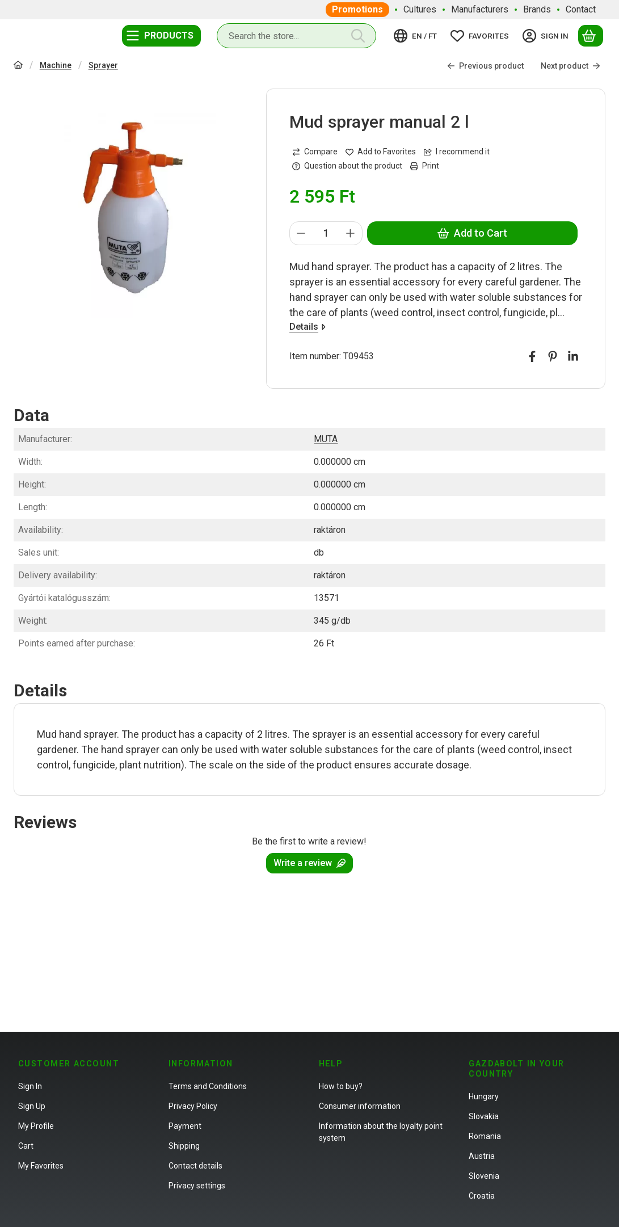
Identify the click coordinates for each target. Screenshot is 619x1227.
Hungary (484, 1096)
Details (307, 326)
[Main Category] (18, 66)
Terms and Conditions (208, 1086)
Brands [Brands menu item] (537, 9)
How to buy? (341, 1086)
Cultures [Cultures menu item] (419, 9)
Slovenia (484, 1175)
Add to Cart (472, 233)
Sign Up (31, 1106)
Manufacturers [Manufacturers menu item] (479, 9)
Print (424, 165)
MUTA (326, 439)
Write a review (309, 863)
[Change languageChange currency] (417, 36)
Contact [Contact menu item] (581, 9)
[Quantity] (325, 233)
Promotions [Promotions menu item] (357, 9)
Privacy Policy (193, 1106)
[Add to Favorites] (381, 152)
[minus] (301, 233)
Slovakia (484, 1116)
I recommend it (457, 151)
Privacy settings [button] (197, 1185)
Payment (185, 1126)
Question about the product (347, 165)
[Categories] (161, 36)
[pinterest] (553, 356)
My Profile (36, 1126)
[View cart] (590, 36)
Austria (482, 1156)
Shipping (184, 1145)
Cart (25, 1145)
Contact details (195, 1165)
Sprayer (103, 65)
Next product (570, 65)
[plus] (350, 233)
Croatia (482, 1195)
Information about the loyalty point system (381, 1131)
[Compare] (314, 152)
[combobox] (296, 35)
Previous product (485, 65)
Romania (485, 1136)
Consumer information (360, 1106)
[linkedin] (573, 356)
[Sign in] (547, 36)
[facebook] (532, 356)
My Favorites (41, 1165)
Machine (55, 65)
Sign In (30, 1086)
